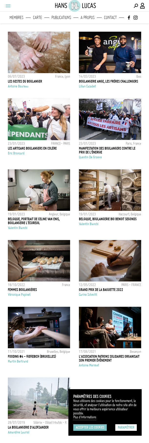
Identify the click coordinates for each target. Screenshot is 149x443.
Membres (16, 17)
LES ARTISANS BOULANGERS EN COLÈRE (32, 148)
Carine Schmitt (88, 294)
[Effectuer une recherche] (135, 5)
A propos (88, 17)
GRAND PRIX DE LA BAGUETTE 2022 (101, 290)
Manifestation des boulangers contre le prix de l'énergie (107, 150)
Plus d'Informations (84, 417)
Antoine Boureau (18, 86)
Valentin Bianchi (17, 228)
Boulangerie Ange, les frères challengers (108, 81)
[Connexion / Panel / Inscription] (142, 5)
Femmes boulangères (22, 290)
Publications (61, 17)
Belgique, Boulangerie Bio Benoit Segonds (108, 219)
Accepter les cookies (90, 427)
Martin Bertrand (18, 361)
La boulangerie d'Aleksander (28, 427)
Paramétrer (126, 427)
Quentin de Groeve (90, 157)
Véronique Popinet (19, 294)
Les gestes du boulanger (25, 81)
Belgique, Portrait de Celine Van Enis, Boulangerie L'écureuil (34, 221)
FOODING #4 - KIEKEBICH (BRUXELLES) (32, 356)
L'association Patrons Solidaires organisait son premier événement (109, 358)
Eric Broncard (16, 153)
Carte (37, 17)
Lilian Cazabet (87, 86)
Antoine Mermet (89, 365)
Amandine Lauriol (18, 432)
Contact (110, 17)
